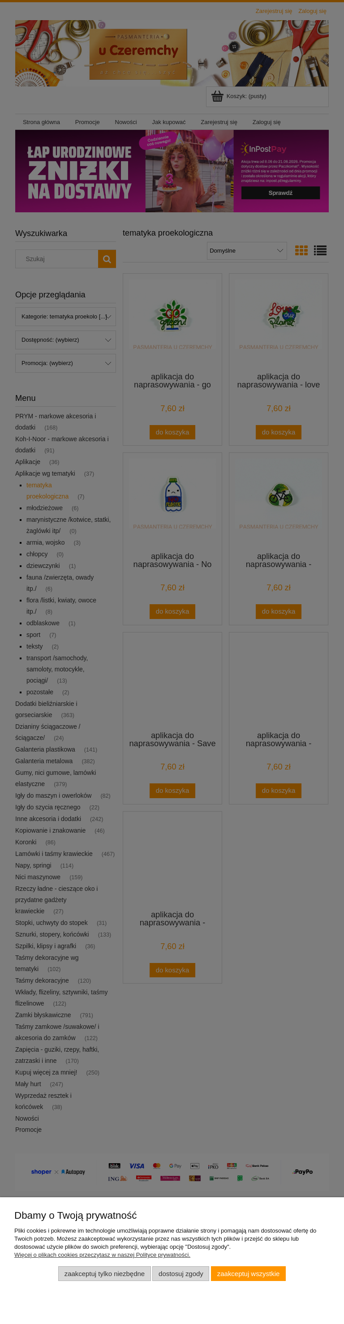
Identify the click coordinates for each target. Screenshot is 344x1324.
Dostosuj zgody (181, 1273)
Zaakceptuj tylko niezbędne (104, 1273)
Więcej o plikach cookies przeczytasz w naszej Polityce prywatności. (102, 1254)
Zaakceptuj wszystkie (248, 1273)
